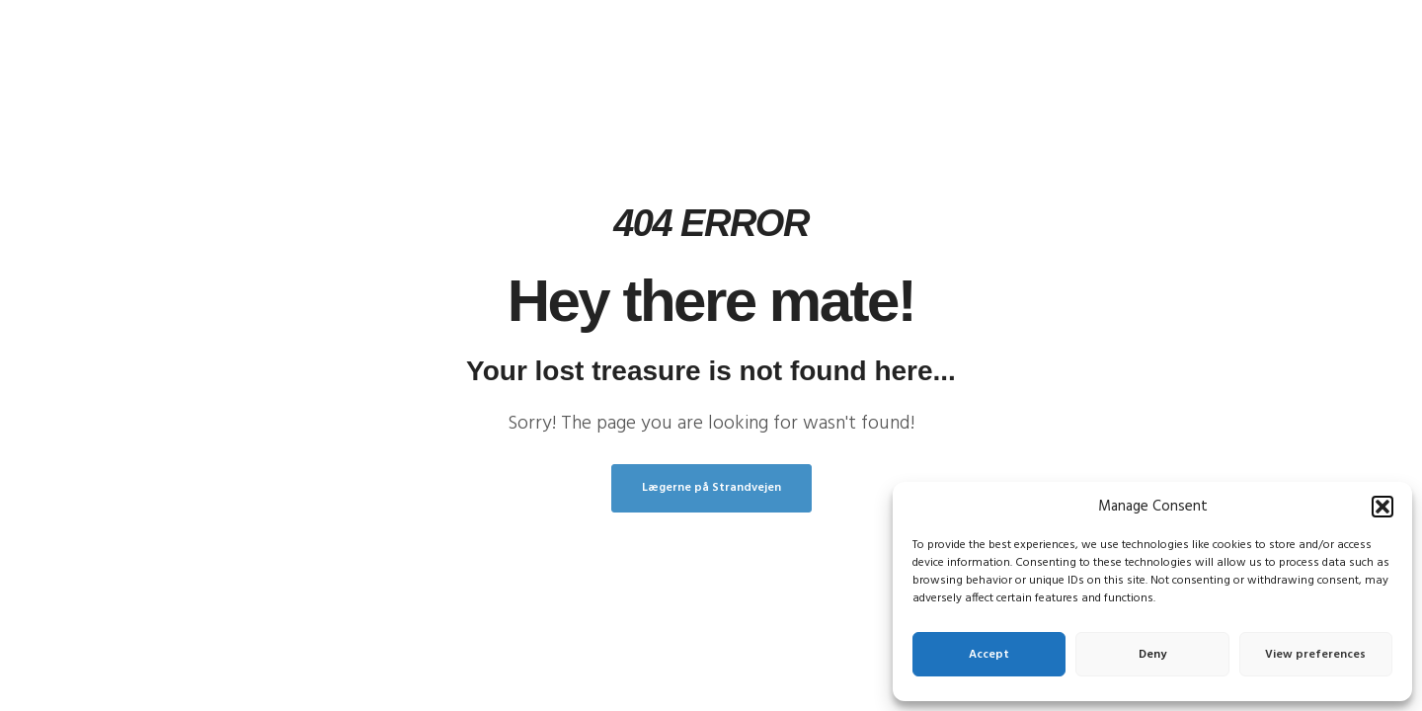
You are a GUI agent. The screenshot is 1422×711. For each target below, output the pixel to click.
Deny (1152, 655)
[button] (1382, 506)
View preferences (1315, 655)
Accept (989, 655)
